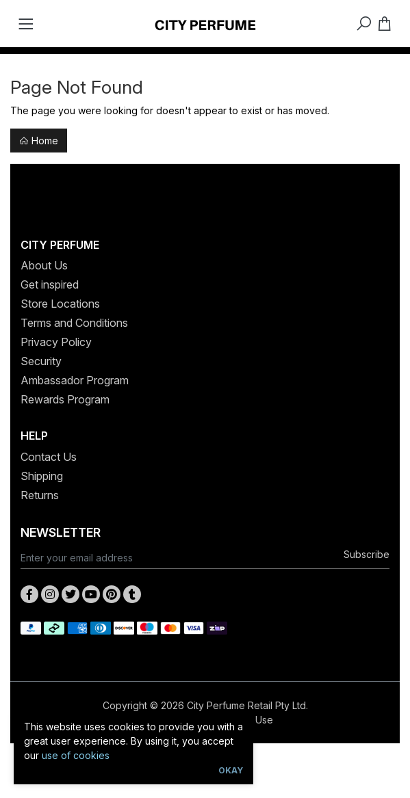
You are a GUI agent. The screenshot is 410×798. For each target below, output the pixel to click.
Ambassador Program (75, 380)
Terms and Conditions (74, 323)
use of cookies (76, 755)
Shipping (42, 476)
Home (38, 140)
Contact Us (49, 457)
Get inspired (50, 284)
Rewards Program (65, 399)
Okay (230, 770)
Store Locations (60, 303)
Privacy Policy (56, 342)
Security (41, 361)
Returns (40, 495)
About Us (44, 265)
